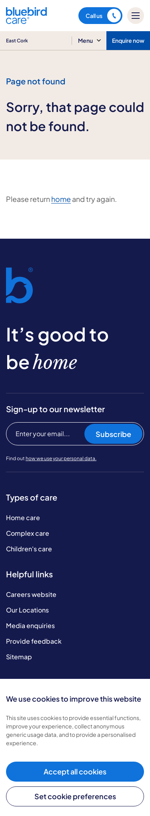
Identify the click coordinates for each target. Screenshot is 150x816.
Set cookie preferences (75, 796)
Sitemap (19, 656)
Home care (23, 517)
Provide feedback (34, 641)
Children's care (29, 549)
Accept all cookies (75, 771)
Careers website (31, 594)
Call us (103, 15)
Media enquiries (30, 625)
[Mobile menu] (135, 15)
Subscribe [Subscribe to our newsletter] (113, 434)
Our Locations (27, 610)
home (61, 199)
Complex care (27, 533)
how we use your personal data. (61, 458)
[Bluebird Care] (26, 21)
